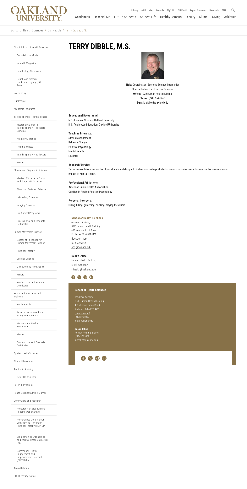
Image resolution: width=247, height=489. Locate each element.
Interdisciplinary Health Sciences (30, 116)
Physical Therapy (26, 250)
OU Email (182, 10)
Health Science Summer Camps (30, 392)
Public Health (24, 304)
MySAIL (171, 10)
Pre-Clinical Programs (28, 213)
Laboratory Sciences (27, 197)
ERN (224, 10)
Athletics (230, 17)
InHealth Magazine (26, 63)
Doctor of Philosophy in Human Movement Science (31, 241)
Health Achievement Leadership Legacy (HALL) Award (30, 82)
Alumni (203, 17)
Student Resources (23, 361)
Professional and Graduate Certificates (31, 222)
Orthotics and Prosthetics (30, 266)
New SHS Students (26, 376)
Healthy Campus (171, 17)
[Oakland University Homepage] (39, 13)
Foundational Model (27, 55)
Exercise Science (25, 258)
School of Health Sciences (27, 30)
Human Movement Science (28, 231)
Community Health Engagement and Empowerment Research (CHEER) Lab (29, 455)
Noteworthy (20, 93)
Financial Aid (102, 17)
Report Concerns (198, 10)
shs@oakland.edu (81, 247)
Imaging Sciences (26, 205)
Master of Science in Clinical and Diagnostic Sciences (31, 180)
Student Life (148, 17)
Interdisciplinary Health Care (31, 154)
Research (214, 10)
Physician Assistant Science (31, 189)
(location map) (79, 238)
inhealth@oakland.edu (83, 269)
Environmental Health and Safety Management (30, 314)
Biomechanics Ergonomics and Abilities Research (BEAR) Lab (32, 439)
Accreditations (21, 468)
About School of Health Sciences (31, 47)
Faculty (190, 17)
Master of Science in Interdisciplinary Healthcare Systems (31, 127)
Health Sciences (25, 146)
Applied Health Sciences (26, 353)
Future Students (125, 17)
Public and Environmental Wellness (27, 295)
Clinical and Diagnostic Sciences (31, 170)
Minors (20, 162)
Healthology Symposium (30, 71)
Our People (54, 30)
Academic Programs (24, 108)
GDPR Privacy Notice (25, 475)
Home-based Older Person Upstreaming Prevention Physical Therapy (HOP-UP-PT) (31, 424)
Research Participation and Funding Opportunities (31, 410)
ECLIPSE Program (23, 384)
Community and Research (27, 400)
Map (151, 10)
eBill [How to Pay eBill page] (143, 10)
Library (134, 10)
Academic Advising (23, 369)
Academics (82, 17)
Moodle (160, 10)
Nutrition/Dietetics (26, 138)
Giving (216, 17)
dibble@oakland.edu (157, 102)
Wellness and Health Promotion (27, 325)
